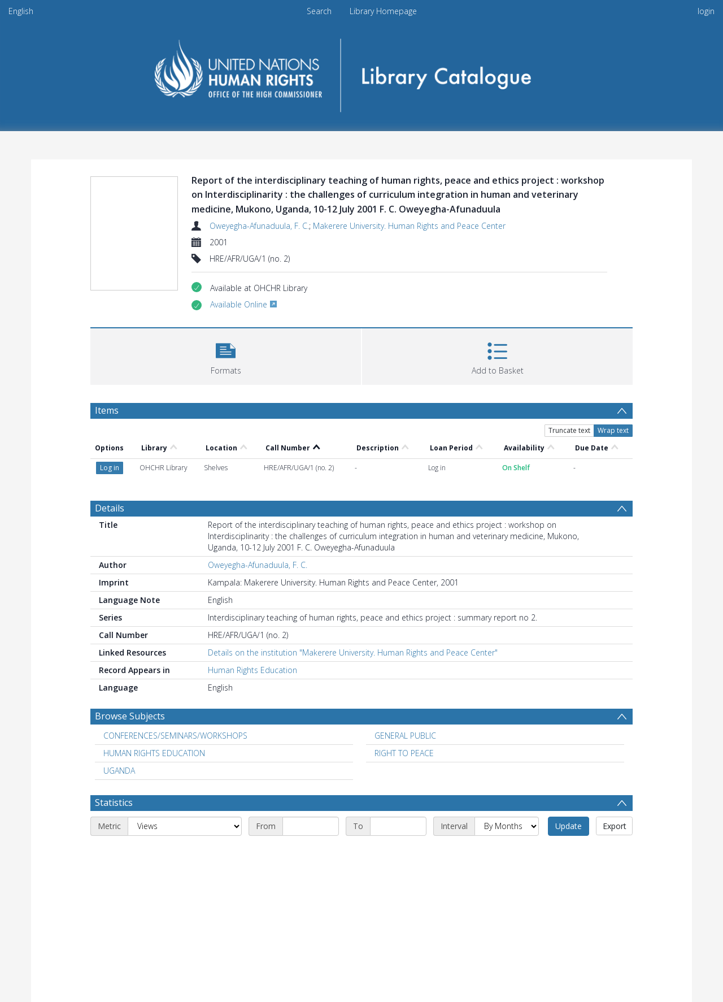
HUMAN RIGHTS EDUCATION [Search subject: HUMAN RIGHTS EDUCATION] (154, 753)
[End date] (398, 826)
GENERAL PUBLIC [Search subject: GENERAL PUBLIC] (405, 735)
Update (568, 826)
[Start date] (310, 826)
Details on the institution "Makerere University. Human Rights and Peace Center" (353, 652)
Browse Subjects (130, 716)
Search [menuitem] (319, 11)
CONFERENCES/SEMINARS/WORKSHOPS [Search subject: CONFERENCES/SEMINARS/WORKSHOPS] (175, 735)
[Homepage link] (362, 71)
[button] (225, 355)
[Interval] (506, 826)
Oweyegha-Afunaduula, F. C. (259, 225)
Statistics (114, 802)
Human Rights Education (252, 670)
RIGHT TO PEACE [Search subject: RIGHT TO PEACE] (404, 753)
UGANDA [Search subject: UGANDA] (119, 770)
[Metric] (185, 826)
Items (107, 410)
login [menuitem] (706, 11)
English (20, 11)
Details (109, 508)
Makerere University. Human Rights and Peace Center (409, 225)
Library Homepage (383, 11)
